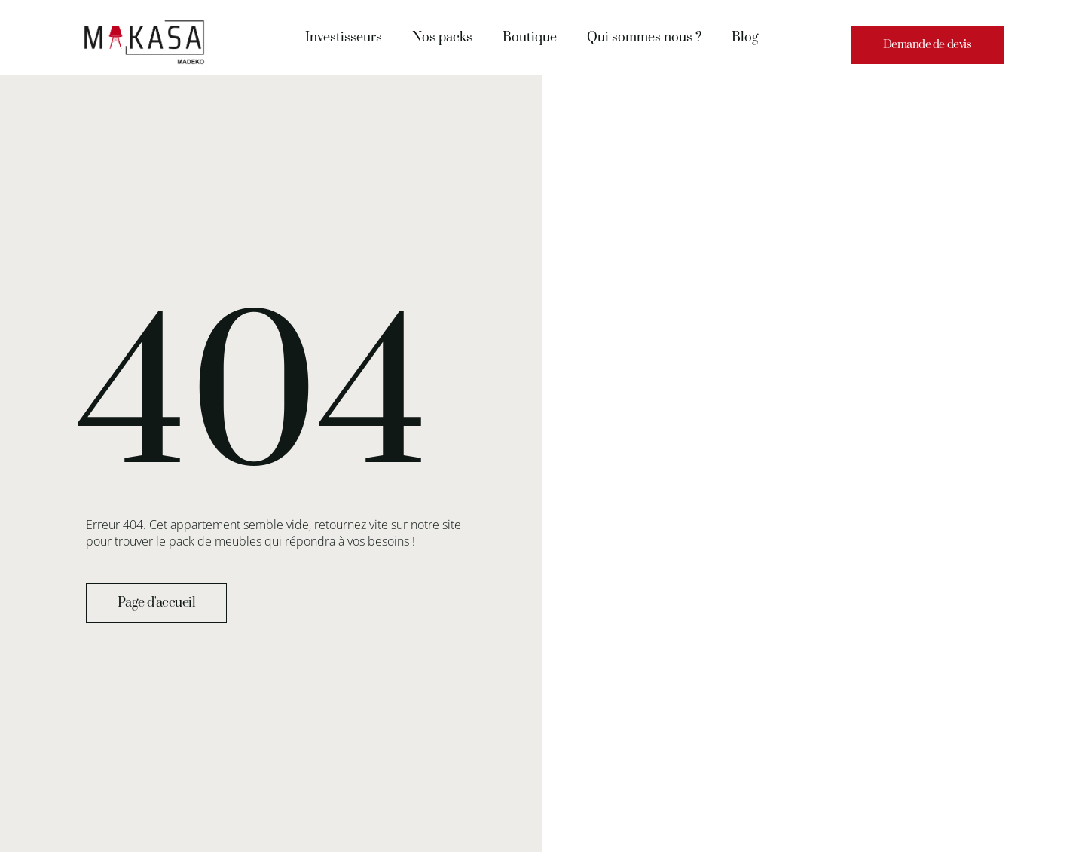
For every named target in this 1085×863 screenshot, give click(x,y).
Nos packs (442, 37)
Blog (745, 37)
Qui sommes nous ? (644, 37)
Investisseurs (343, 37)
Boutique (530, 37)
